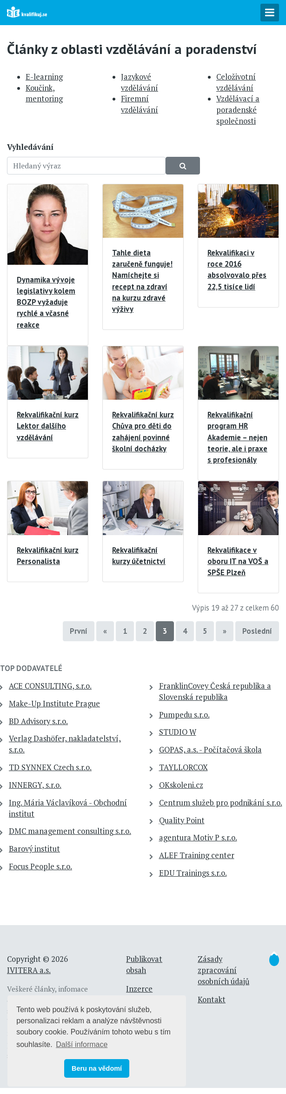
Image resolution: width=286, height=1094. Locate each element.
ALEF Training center (196, 855)
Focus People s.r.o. (40, 866)
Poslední (257, 631)
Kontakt (212, 999)
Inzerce (139, 989)
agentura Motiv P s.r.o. (198, 837)
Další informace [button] (81, 1044)
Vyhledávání (30, 147)
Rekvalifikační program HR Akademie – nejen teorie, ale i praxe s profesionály (237, 437)
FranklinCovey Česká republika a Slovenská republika (215, 691)
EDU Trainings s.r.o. (193, 873)
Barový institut (34, 849)
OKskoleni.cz (181, 785)
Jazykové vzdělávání (139, 82)
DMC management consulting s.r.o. (70, 831)
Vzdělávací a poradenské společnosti (237, 110)
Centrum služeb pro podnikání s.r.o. (220, 803)
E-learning (44, 77)
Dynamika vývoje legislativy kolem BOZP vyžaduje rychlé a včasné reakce (46, 302)
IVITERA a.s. (29, 970)
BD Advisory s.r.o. (38, 721)
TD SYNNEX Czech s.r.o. (50, 767)
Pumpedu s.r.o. (184, 715)
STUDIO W (177, 732)
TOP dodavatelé (31, 668)
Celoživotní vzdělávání (236, 82)
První (78, 631)
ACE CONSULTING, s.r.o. (50, 686)
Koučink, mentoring (44, 93)
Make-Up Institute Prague (54, 703)
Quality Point (182, 820)
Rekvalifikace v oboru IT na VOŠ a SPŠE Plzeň (237, 561)
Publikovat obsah (144, 964)
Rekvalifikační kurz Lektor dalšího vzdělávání (48, 425)
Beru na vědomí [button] (97, 1068)
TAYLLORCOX (183, 767)
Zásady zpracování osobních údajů (223, 970)
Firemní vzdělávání (139, 104)
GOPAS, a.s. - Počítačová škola (210, 750)
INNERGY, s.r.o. (35, 785)
